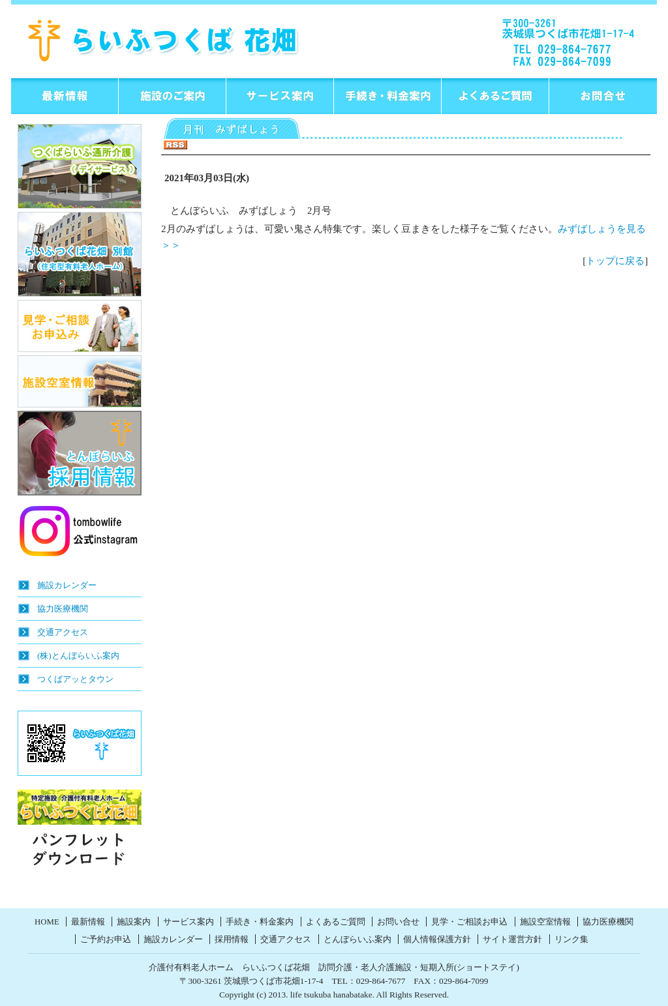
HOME (47, 921)
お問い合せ (398, 921)
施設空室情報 (545, 921)
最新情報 (88, 921)
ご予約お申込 (105, 939)
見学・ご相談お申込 (469, 921)
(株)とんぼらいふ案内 (78, 655)
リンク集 (571, 939)
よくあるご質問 (335, 921)
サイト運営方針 (512, 939)
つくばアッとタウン (75, 679)
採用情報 (232, 939)
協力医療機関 (62, 609)
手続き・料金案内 (260, 921)
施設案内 (134, 921)
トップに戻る (615, 261)
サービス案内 (188, 921)
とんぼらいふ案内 (357, 939)
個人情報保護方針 (437, 939)
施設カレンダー (67, 585)
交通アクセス (62, 632)
